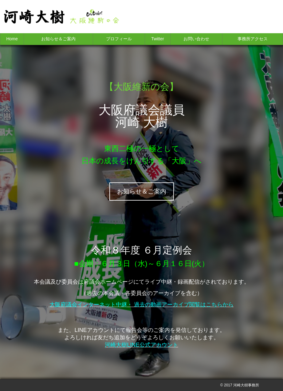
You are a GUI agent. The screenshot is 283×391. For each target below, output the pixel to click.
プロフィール (119, 38)
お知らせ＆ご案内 (58, 38)
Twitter (157, 38)
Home (12, 38)
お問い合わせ (196, 38)
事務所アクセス (253, 38)
